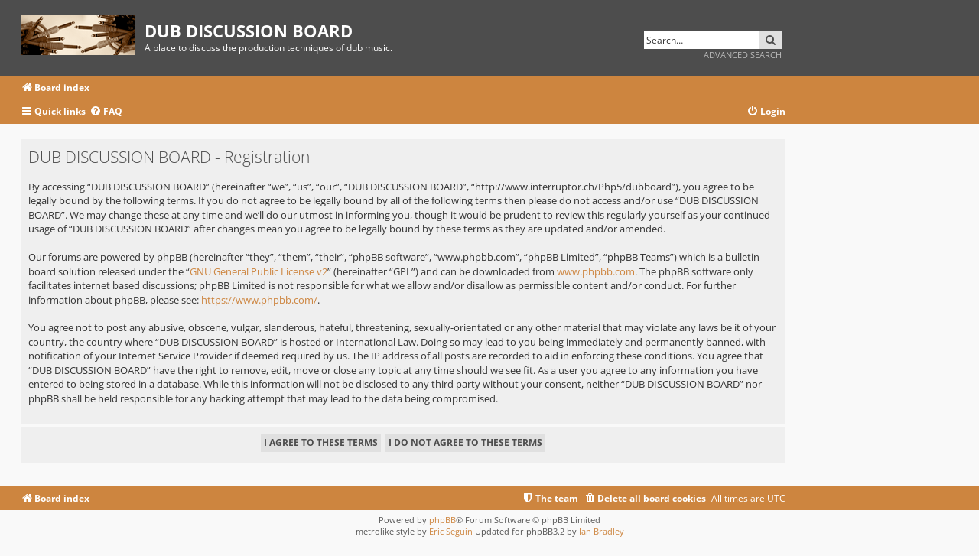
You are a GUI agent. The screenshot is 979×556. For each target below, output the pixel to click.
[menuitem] (105, 112)
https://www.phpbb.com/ (259, 300)
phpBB (442, 519)
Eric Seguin (451, 531)
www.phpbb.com (596, 271)
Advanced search (743, 54)
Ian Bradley (601, 531)
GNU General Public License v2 (258, 271)
